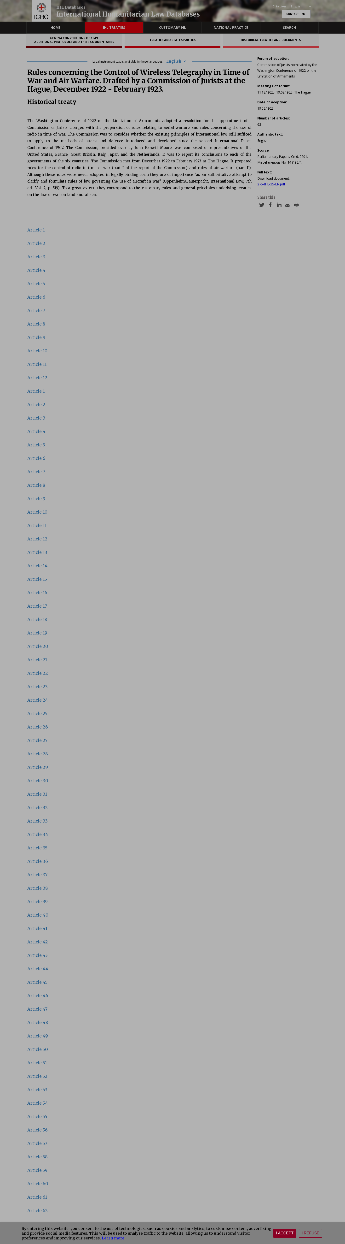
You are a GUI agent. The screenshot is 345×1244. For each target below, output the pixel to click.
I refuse (310, 1233)
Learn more (112, 1238)
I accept (284, 1233)
